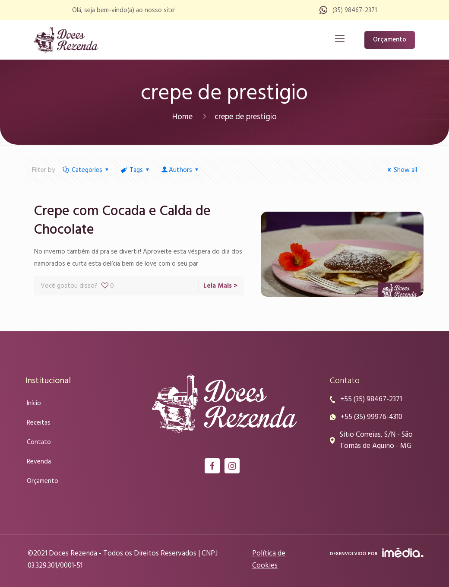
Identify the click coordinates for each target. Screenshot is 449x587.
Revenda (39, 462)
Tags (135, 170)
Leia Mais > (220, 286)
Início (34, 403)
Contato (39, 442)
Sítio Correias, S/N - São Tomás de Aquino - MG (376, 440)
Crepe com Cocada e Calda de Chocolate (122, 220)
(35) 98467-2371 (354, 10)
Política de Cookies (268, 559)
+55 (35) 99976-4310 (371, 417)
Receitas (39, 423)
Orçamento (389, 40)
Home (182, 117)
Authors (180, 170)
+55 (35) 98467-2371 (371, 399)
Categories (86, 170)
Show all (401, 170)
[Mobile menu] (339, 39)
